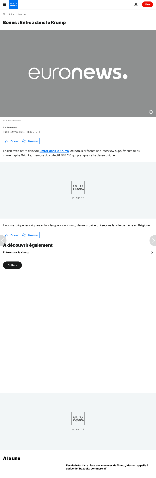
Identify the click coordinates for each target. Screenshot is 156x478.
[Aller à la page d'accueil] (13, 4)
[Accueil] (4, 14)
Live (147, 4)
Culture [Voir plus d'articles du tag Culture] (12, 265)
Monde (22, 14)
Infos (11, 14)
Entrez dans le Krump (54, 151)
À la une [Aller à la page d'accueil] (11, 458)
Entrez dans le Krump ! (16, 252)
